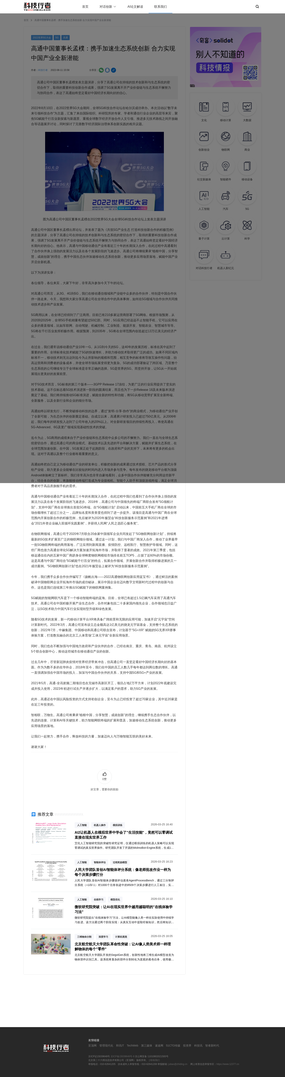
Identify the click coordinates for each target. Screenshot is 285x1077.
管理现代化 (106, 1045)
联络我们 (155, 1060)
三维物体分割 (84, 936)
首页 (85, 6)
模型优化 (115, 899)
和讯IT (120, 1045)
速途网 (159, 1045)
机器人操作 (100, 825)
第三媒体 (146, 1045)
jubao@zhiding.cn (178, 1064)
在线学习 (98, 899)
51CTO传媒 (173, 1045)
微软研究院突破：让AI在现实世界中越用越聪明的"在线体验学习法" (124, 909)
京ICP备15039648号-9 (122, 1056)
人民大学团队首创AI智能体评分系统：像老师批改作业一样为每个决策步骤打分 (123, 872)
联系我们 (160, 6)
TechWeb (132, 1045)
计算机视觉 (121, 936)
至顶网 (92, 1045)
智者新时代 (212, 1045)
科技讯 (198, 1045)
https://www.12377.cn (228, 1064)
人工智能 (82, 825)
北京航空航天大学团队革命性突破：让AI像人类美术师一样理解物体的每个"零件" (123, 946)
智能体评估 (100, 862)
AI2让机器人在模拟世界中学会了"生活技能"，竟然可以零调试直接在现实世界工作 (124, 835)
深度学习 (103, 936)
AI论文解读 (135, 6)
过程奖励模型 (120, 862)
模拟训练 (117, 825)
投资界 (187, 1045)
